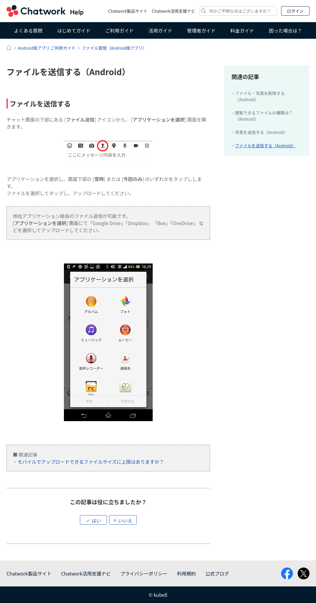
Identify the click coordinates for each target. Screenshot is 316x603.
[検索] (238, 11)
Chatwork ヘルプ (45, 11)
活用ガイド (160, 30)
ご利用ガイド (119, 30)
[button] (93, 520)
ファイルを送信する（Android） (265, 145)
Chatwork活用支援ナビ (173, 11)
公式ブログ (217, 573)
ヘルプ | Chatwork (9, 47)
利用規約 (186, 573)
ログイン (295, 11)
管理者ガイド (201, 30)
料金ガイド (242, 30)
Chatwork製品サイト (128, 11)
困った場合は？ (285, 30)
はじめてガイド (73, 30)
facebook (287, 573)
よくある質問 (28, 30)
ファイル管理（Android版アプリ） (114, 48)
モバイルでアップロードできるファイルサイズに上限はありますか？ (90, 461)
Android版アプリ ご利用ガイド (46, 48)
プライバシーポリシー (143, 573)
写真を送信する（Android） (261, 132)
